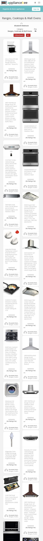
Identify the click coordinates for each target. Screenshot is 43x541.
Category (20, 30)
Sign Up (36, 9)
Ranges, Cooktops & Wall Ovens (18, 78)
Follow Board (19, 35)
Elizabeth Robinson (15, 77)
